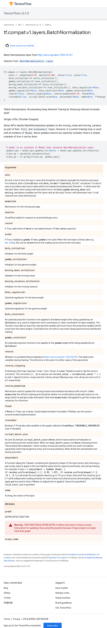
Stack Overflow (62, 598)
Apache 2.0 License (58, 557)
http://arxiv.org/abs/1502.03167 (55, 54)
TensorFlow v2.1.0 (16, 13)
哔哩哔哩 (8, 603)
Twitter (7, 598)
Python (48, 25)
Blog (6, 588)
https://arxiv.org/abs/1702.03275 (60, 357)
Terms (7, 619)
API (19, 25)
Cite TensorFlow (63, 608)
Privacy (16, 619)
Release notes (62, 593)
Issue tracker (61, 588)
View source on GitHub (20, 45)
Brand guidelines (63, 603)
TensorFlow (9, 25)
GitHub (7, 593)
